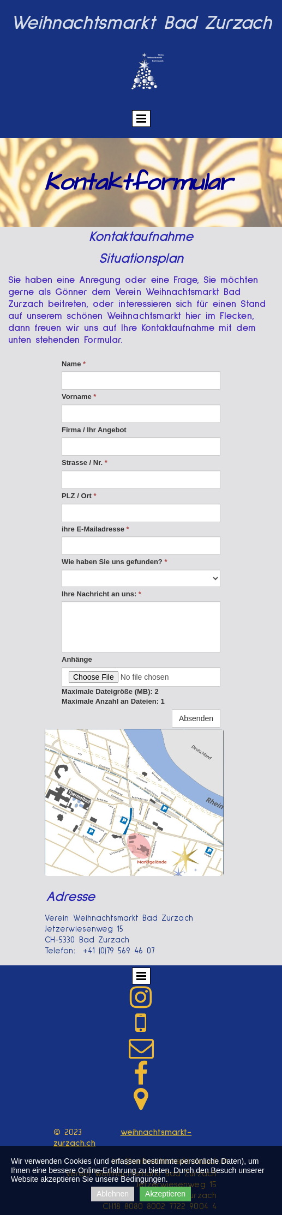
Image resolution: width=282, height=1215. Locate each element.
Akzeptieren (165, 1193)
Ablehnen (113, 1193)
